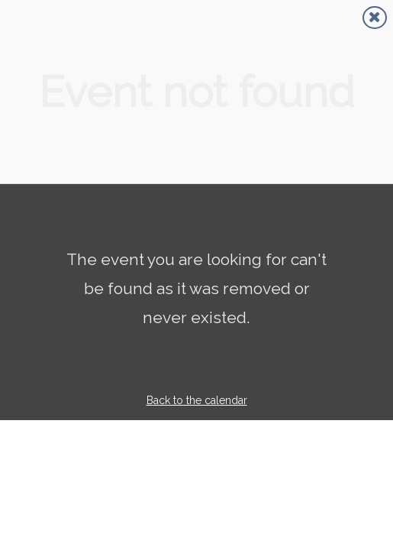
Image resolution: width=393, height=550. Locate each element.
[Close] (374, 18)
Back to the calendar (197, 400)
